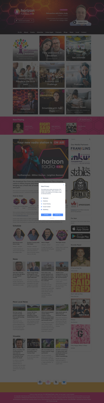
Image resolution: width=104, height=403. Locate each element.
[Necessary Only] (63, 184)
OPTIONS (46, 214)
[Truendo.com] (52, 218)
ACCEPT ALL (58, 214)
